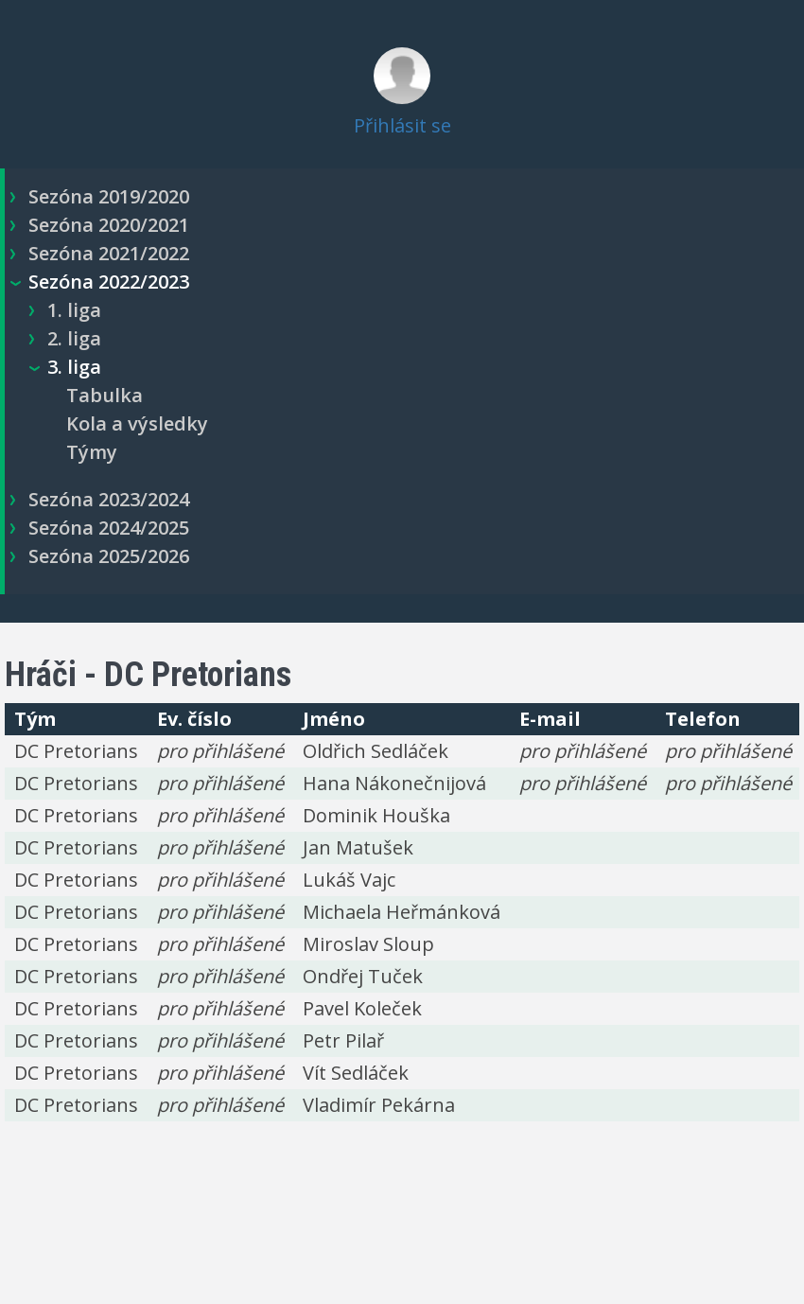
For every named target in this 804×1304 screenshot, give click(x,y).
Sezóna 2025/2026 (108, 556)
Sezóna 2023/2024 (108, 499)
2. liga (74, 338)
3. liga (74, 366)
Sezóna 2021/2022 (108, 253)
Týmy (91, 452)
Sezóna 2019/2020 (108, 196)
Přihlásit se (402, 125)
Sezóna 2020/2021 (108, 225)
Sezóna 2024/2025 (108, 527)
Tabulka (104, 395)
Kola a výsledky (137, 423)
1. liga (74, 310)
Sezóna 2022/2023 (108, 281)
